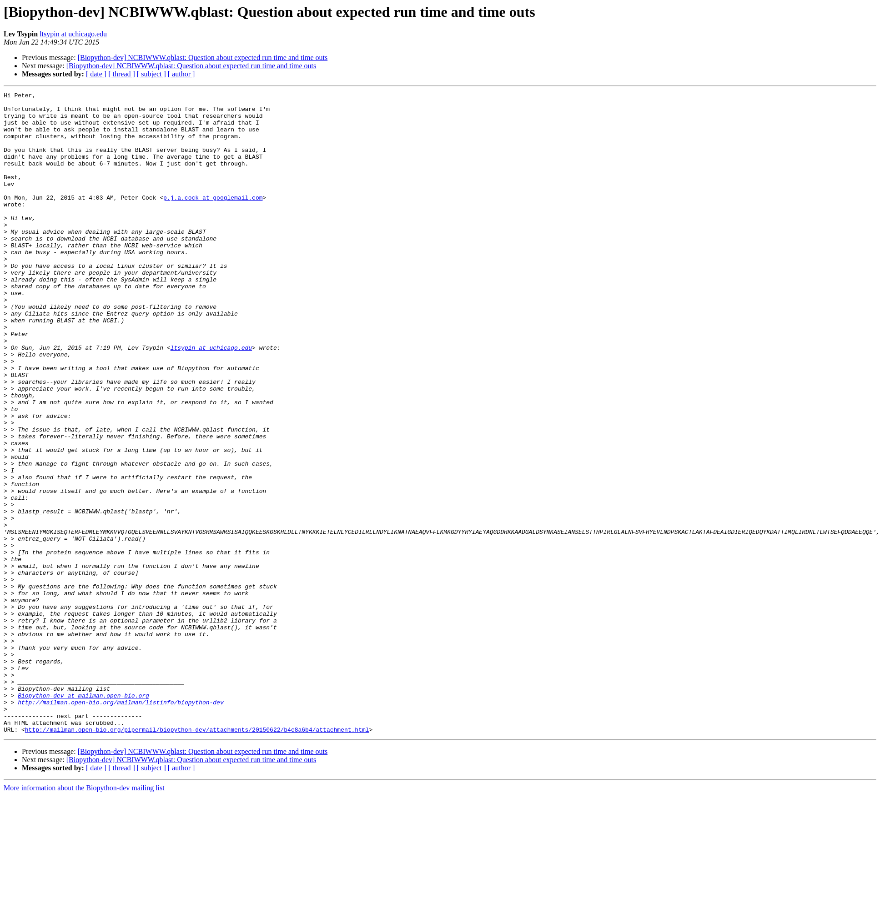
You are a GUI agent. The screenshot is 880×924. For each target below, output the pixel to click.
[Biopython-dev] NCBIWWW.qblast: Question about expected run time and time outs (203, 57)
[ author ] (181, 74)
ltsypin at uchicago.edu (73, 34)
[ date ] (96, 74)
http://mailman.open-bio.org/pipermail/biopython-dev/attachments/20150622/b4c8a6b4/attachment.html (197, 858)
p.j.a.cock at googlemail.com (212, 219)
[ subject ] (151, 74)
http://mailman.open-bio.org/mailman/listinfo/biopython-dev (120, 825)
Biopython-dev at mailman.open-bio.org (83, 817)
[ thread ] (121, 74)
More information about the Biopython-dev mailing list (84, 916)
